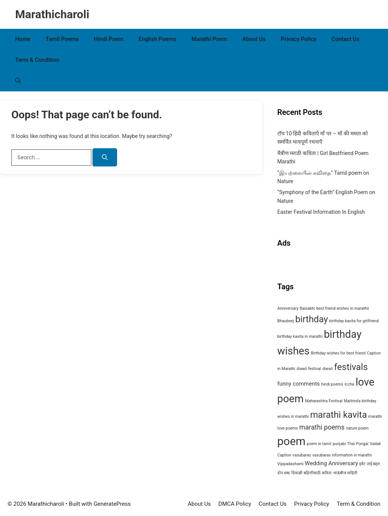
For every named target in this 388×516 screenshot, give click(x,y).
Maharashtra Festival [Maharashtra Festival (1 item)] (324, 400)
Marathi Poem (209, 39)
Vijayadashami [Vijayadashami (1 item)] (290, 463)
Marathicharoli (52, 14)
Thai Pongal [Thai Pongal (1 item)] (357, 443)
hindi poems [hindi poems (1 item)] (332, 384)
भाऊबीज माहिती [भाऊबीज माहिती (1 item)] (345, 473)
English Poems (158, 39)
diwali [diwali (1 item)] (327, 368)
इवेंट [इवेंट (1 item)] (362, 463)
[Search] (104, 157)
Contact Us (346, 39)
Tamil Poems (62, 39)
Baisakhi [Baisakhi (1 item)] (307, 308)
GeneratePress (112, 503)
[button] (18, 81)
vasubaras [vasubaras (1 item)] (302, 455)
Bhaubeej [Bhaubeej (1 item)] (285, 320)
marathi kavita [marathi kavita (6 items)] (338, 414)
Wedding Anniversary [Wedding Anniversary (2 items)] (331, 463)
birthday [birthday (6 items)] (311, 319)
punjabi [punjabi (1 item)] (339, 443)
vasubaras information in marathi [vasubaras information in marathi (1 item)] (341, 455)
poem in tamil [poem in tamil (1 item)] (319, 443)
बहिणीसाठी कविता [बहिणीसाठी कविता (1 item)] (318, 473)
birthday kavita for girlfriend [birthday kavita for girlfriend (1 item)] (354, 320)
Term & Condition (37, 59)
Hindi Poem (109, 39)
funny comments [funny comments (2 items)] (298, 383)
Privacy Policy (298, 39)
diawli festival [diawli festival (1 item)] (309, 368)
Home (22, 39)
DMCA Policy (234, 503)
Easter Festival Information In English (321, 212)
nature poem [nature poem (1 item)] (357, 428)
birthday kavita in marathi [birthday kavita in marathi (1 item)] (299, 336)
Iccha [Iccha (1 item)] (349, 384)
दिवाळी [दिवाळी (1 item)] (296, 473)
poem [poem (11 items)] (291, 441)
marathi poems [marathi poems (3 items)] (322, 427)
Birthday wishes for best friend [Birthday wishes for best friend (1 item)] (338, 353)
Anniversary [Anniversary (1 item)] (288, 308)
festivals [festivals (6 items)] (351, 367)
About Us (254, 39)
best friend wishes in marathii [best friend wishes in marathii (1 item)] (342, 308)
